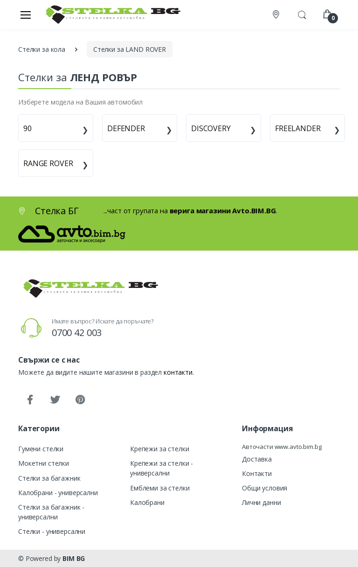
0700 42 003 (77, 332)
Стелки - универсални (51, 531)
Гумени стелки (40, 448)
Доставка (257, 459)
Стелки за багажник (49, 478)
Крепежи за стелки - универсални (161, 468)
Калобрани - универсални (58, 492)
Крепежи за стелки (159, 448)
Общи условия (264, 487)
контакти (178, 372)
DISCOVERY (211, 128)
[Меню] (25, 14)
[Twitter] (55, 400)
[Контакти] (277, 14)
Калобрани (147, 502)
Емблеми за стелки (160, 487)
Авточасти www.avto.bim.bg (281, 446)
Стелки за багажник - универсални (51, 512)
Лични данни (261, 502)
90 (27, 128)
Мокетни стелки (43, 463)
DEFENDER (126, 128)
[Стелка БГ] (110, 14)
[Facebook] (29, 400)
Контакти (257, 473)
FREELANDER (298, 128)
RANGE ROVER (48, 163)
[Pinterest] (80, 400)
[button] (302, 14)
